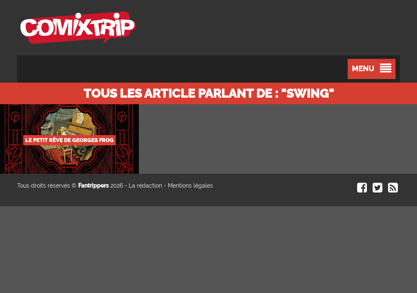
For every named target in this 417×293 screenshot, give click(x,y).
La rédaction (145, 185)
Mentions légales (190, 185)
